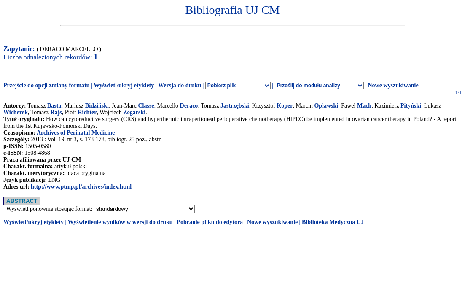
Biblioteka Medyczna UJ (333, 222)
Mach (364, 105)
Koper (285, 105)
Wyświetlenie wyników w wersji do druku (120, 222)
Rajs (56, 112)
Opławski (326, 105)
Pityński (410, 105)
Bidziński (97, 105)
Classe (146, 105)
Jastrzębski (234, 105)
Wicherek (15, 112)
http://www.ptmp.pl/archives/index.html (81, 186)
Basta (54, 105)
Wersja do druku (179, 85)
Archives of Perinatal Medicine (76, 132)
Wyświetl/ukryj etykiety (124, 85)
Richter (87, 112)
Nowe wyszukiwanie (393, 85)
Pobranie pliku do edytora (210, 222)
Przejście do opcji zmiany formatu (46, 85)
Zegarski (134, 112)
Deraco (189, 105)
